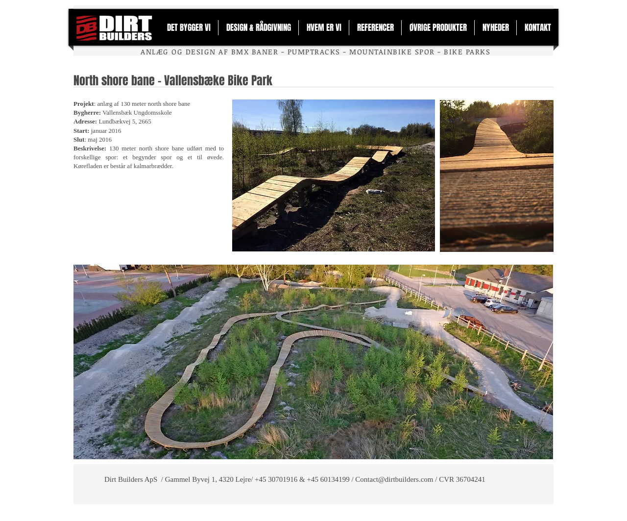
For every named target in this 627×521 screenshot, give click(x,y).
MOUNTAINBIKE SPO (389, 51)
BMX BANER (254, 51)
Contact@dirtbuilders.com (394, 479)
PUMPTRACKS (314, 51)
